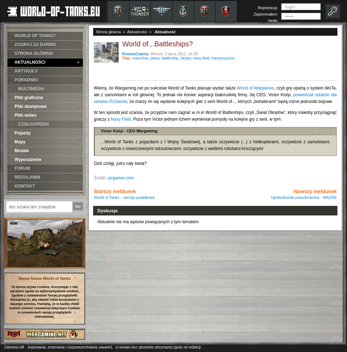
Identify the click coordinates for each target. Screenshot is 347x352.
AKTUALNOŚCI (47, 62)
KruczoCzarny (135, 54)
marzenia (140, 58)
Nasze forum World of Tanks (44, 278)
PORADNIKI (26, 79)
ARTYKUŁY (26, 71)
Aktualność (165, 32)
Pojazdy (22, 133)
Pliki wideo (25, 115)
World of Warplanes (255, 88)
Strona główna (108, 32)
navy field (201, 58)
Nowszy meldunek (304, 194)
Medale (22, 150)
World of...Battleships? (157, 44)
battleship (170, 58)
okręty (186, 58)
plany (154, 58)
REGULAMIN (27, 177)
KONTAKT (25, 186)
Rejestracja (267, 8)
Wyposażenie (28, 159)
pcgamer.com (121, 177)
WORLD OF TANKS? (35, 35)
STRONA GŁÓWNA (34, 53)
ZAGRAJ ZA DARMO (35, 44)
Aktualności (137, 32)
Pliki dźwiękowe (31, 106)
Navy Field (121, 119)
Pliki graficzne (29, 97)
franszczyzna (223, 58)
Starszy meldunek (124, 194)
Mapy (20, 141)
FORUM (22, 168)
